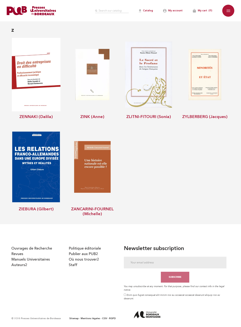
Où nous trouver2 (84, 259)
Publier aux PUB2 (83, 254)
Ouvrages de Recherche (31, 248)
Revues (17, 254)
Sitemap (74, 318)
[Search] (112, 11)
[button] (228, 11)
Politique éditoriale (85, 248)
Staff (73, 265)
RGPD (112, 318)
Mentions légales (90, 318)
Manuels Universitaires (30, 259)
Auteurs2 (19, 265)
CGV (104, 318)
